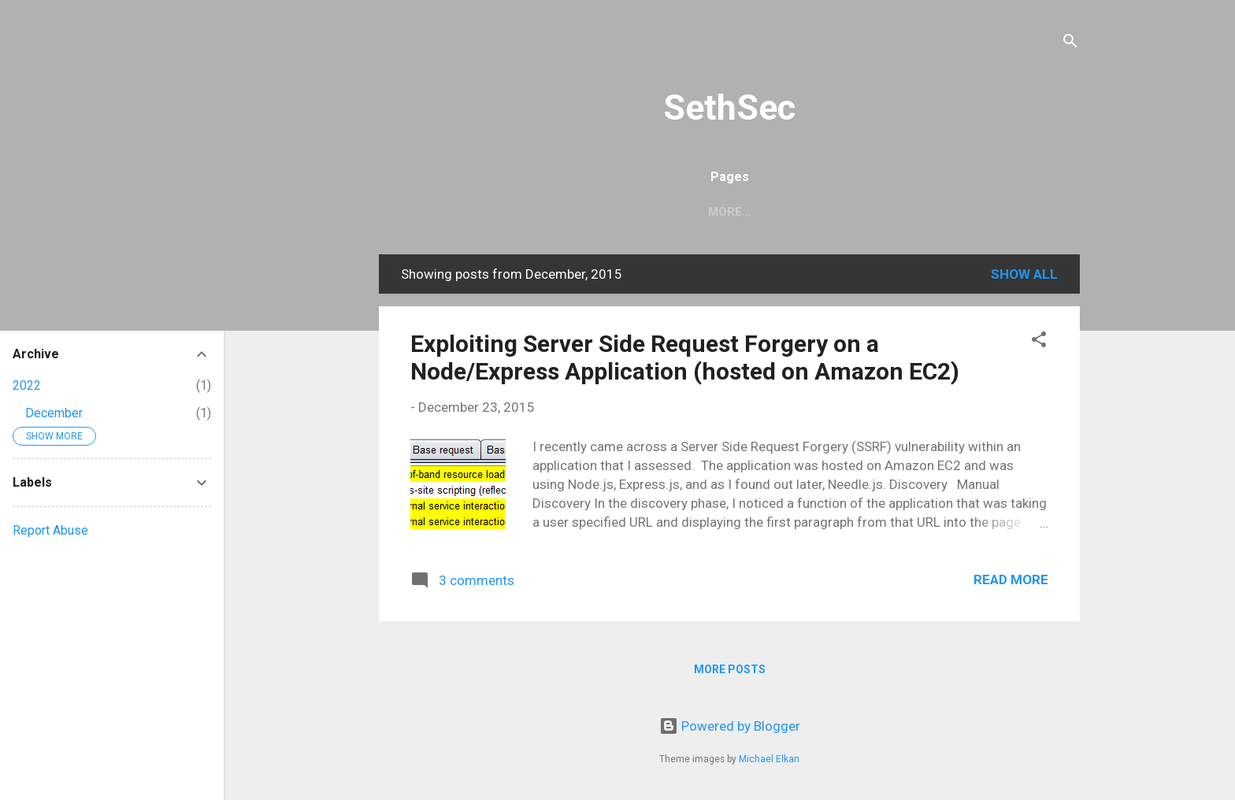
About (760, 212)
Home (694, 212)
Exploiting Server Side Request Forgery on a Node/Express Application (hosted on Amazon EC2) (684, 357)
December (54, 413)
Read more (1011, 579)
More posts (730, 669)
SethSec (729, 107)
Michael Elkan (769, 759)
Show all (1024, 274)
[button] (1038, 342)
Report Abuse (50, 530)
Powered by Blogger (729, 726)
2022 (27, 385)
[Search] (1070, 43)
